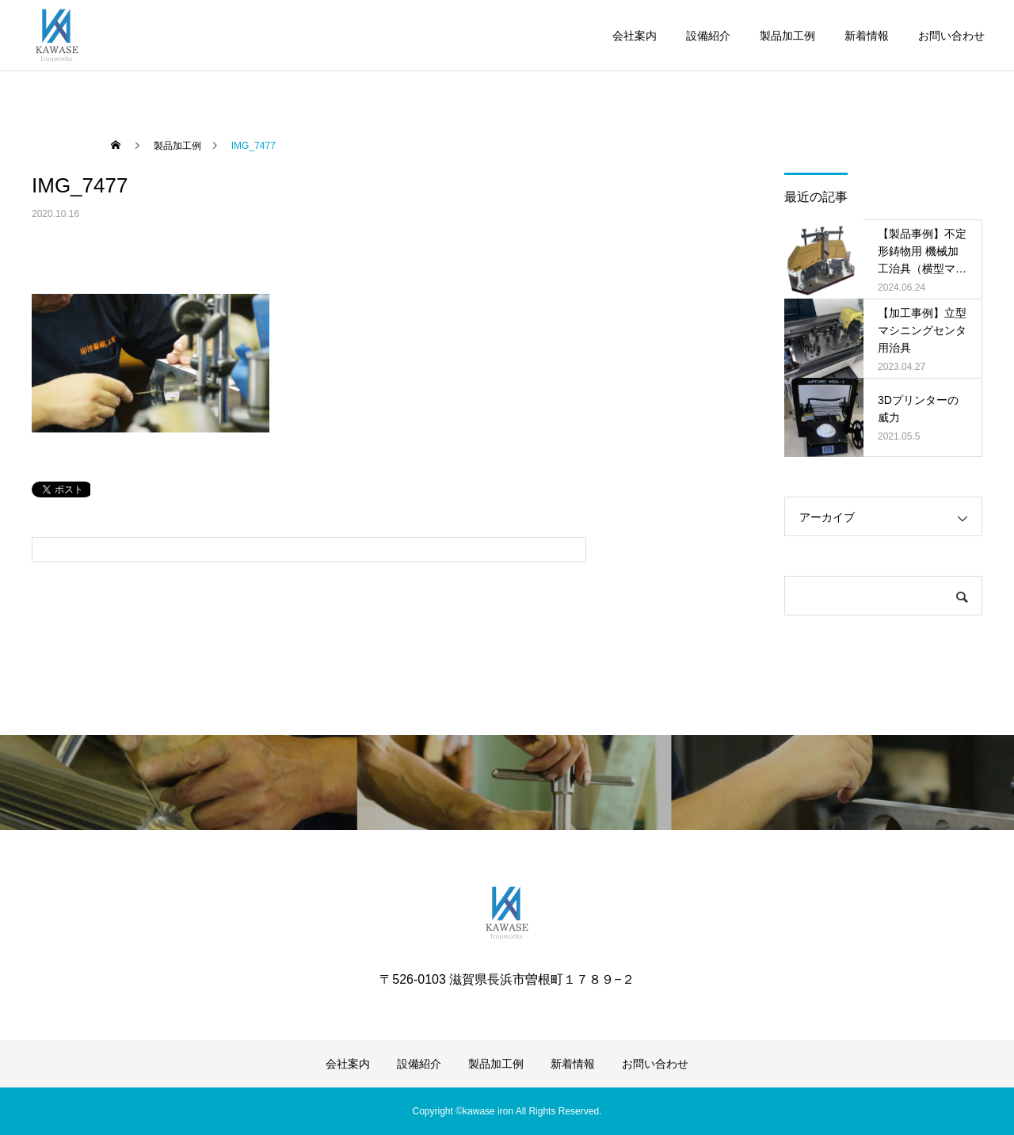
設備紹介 (708, 35)
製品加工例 (787, 35)
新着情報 (866, 35)
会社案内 (634, 35)
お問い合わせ (951, 35)
